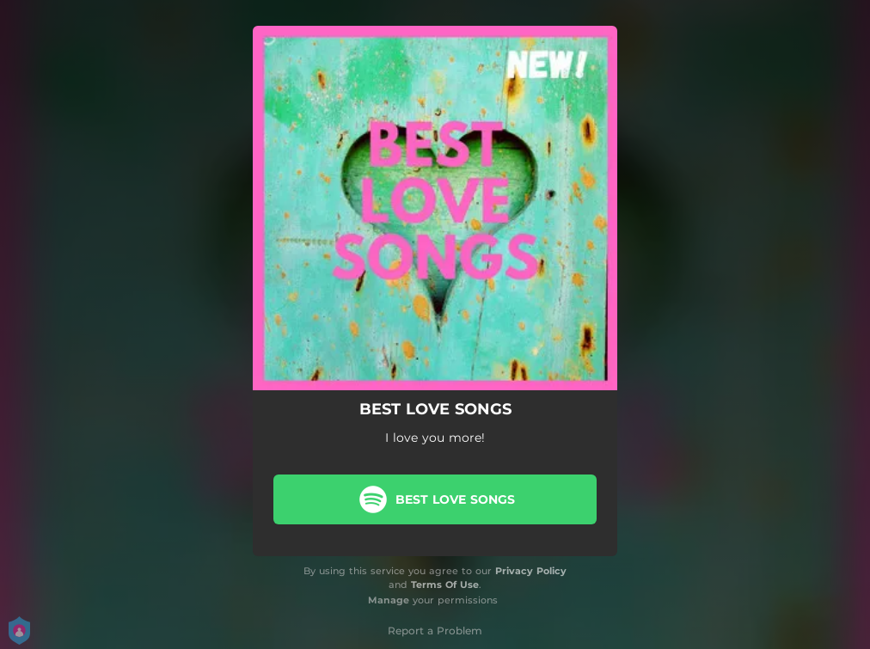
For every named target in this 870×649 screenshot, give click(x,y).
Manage (388, 600)
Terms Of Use (445, 585)
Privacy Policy (531, 571)
